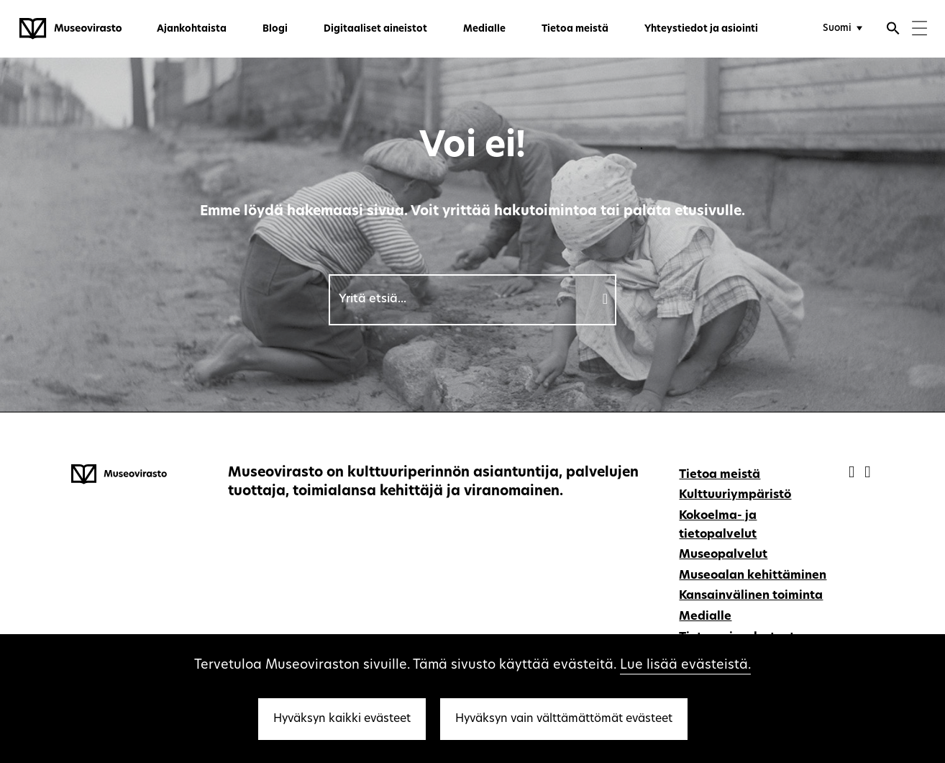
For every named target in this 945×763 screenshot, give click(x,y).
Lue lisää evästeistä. (685, 665)
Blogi (275, 29)
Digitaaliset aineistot (375, 29)
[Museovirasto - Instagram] (867, 473)
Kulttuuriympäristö (735, 495)
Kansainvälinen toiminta (751, 596)
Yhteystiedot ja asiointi (701, 29)
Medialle (484, 29)
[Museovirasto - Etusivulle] (70, 29)
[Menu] (919, 30)
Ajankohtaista (192, 29)
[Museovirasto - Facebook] (853, 473)
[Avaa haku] (893, 30)
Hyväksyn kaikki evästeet (342, 719)
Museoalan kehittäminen (752, 576)
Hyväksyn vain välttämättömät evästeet (563, 719)
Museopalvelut (723, 555)
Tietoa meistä (575, 29)
